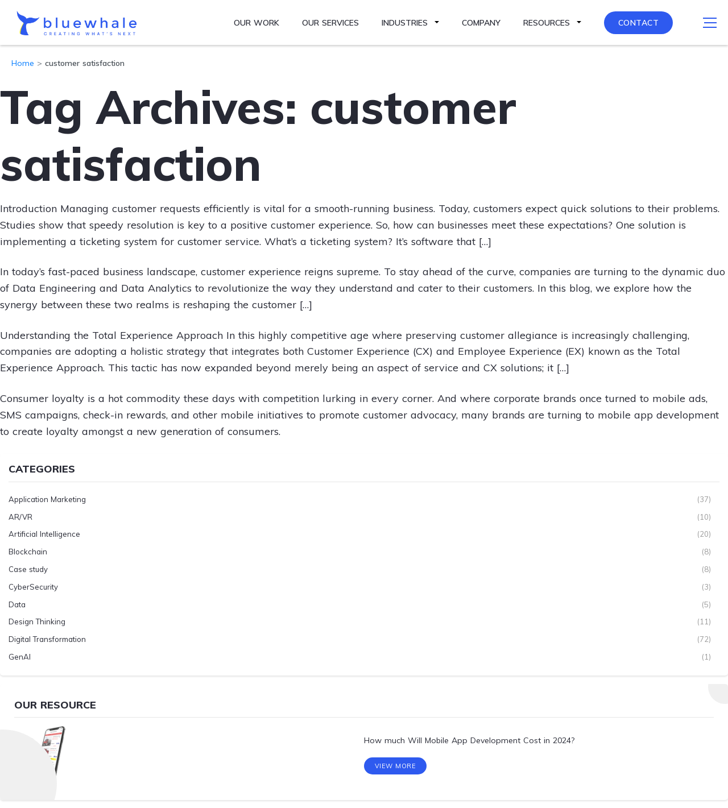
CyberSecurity (33, 586)
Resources (546, 23)
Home (22, 63)
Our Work (256, 23)
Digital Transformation (47, 639)
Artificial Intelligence (44, 533)
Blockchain (28, 551)
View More (395, 768)
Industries (405, 23)
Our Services (330, 23)
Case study (28, 569)
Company (481, 23)
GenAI (20, 656)
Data (17, 603)
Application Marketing (47, 498)
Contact (638, 23)
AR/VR (20, 516)
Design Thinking (37, 621)
